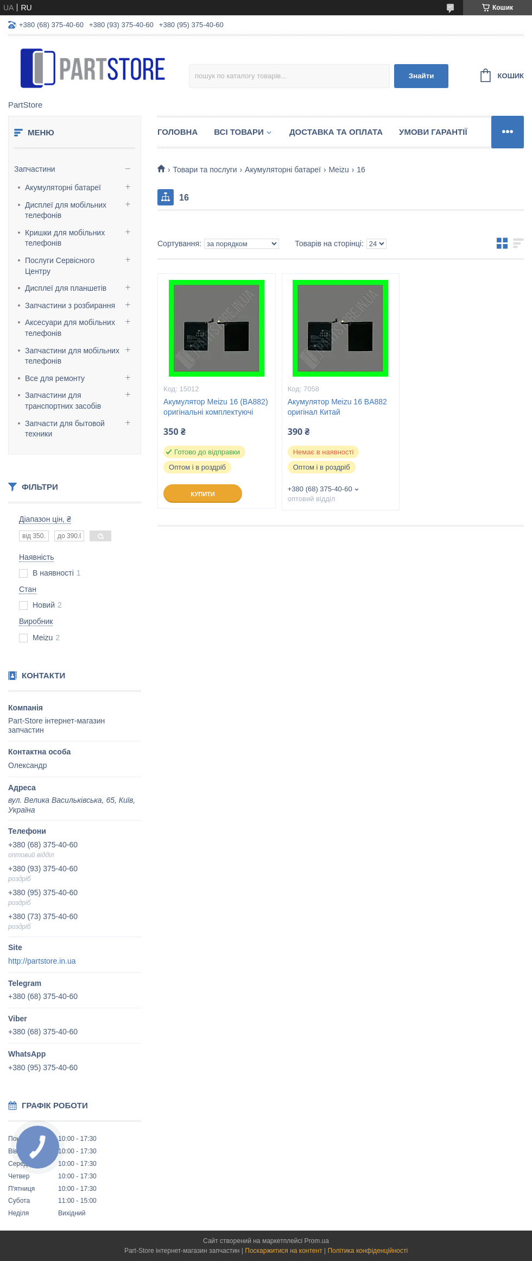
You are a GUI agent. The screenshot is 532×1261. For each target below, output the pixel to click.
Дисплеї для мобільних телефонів (65, 210)
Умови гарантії (433, 132)
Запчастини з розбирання (70, 305)
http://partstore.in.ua (42, 961)
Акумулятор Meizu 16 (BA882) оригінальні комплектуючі (215, 406)
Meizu (338, 169)
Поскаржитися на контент (283, 1250)
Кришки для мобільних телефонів (65, 238)
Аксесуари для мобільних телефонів (70, 328)
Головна (177, 132)
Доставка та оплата (336, 132)
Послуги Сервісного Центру (59, 266)
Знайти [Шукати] (421, 76)
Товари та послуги (205, 169)
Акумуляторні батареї (63, 187)
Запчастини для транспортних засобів (63, 400)
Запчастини (34, 169)
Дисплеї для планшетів (65, 288)
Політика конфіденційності (367, 1250)
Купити (202, 494)
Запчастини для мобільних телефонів (72, 356)
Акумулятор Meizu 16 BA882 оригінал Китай (337, 406)
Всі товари (239, 132)
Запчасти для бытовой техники (65, 429)
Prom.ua (317, 1241)
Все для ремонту (55, 378)
